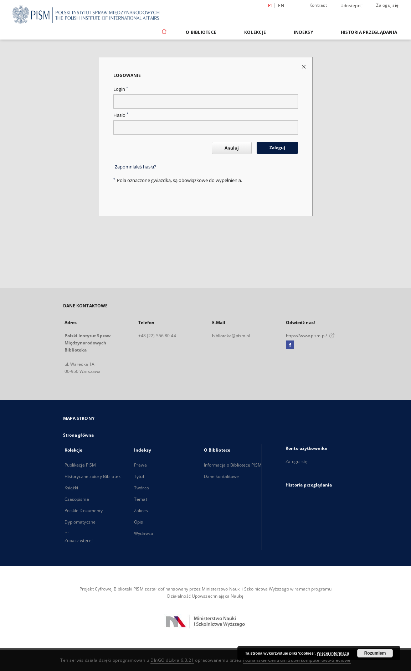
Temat (140, 499)
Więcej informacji (333, 653)
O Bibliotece (201, 32)
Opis (138, 522)
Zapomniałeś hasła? (135, 167)
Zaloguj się (387, 5)
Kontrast (318, 5)
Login (120, 89)
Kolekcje (255, 32)
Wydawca (143, 533)
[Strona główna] (164, 32)
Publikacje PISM (80, 465)
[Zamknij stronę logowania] (304, 66)
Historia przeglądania (369, 32)
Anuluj (232, 148)
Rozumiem (375, 653)
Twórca (141, 488)
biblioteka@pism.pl (231, 336)
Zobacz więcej (79, 540)
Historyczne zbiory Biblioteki (93, 476)
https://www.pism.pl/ (310, 336)
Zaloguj (277, 148)
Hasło (120, 115)
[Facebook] (290, 345)
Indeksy (303, 32)
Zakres (141, 511)
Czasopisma (77, 499)
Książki (71, 488)
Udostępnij (351, 6)
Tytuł (139, 476)
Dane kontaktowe (221, 476)
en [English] (281, 5)
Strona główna (78, 435)
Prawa (140, 465)
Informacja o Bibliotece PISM (233, 465)
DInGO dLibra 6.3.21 (172, 660)
